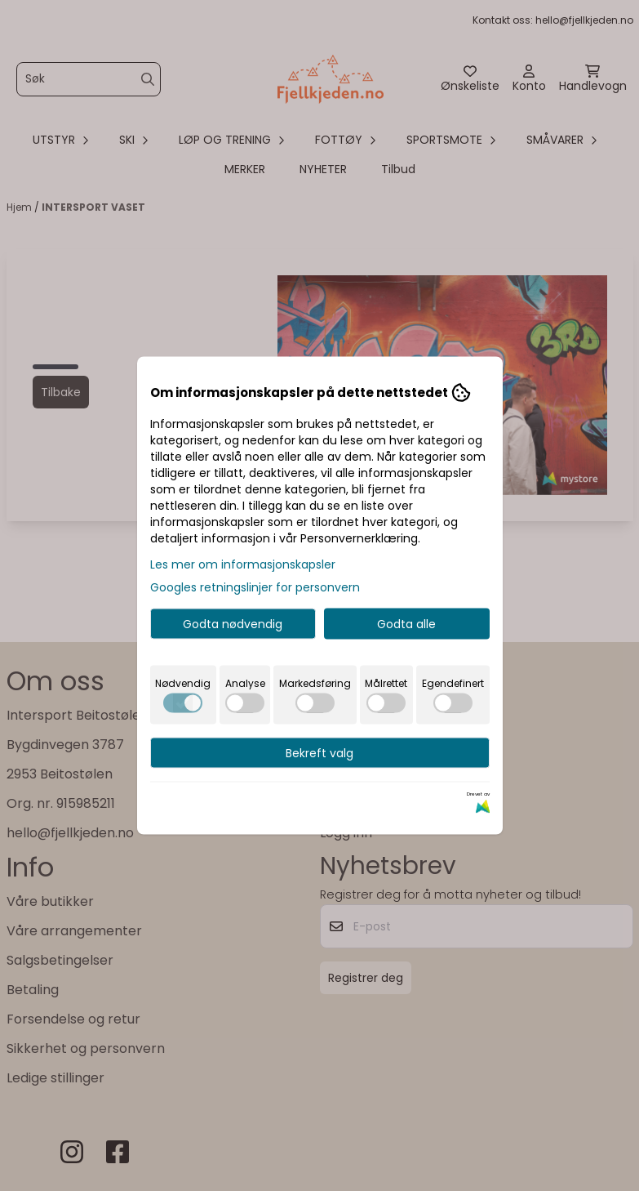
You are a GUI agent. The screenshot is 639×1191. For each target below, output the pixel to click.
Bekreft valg (319, 753)
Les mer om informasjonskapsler (242, 564)
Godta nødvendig (232, 624)
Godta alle (406, 624)
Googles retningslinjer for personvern (255, 587)
